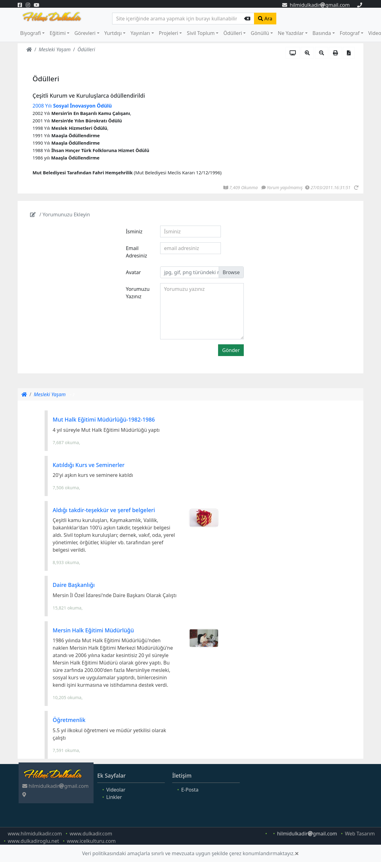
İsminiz (134, 231)
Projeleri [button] (168, 33)
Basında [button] (322, 33)
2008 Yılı (72, 105)
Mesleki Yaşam (55, 49)
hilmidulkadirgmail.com (316, 5)
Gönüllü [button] (260, 33)
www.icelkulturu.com (91, 841)
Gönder (231, 350)
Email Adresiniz (136, 252)
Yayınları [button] (140, 33)
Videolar (115, 789)
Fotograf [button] (350, 33)
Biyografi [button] (30, 33)
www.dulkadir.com (91, 833)
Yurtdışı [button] (113, 33)
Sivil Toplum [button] (201, 33)
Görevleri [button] (84, 33)
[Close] (297, 853)
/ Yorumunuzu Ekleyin (60, 214)
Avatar (133, 272)
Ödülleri (86, 49)
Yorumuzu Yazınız (138, 293)
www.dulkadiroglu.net (33, 841)
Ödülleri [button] (232, 33)
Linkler (114, 797)
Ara (265, 18)
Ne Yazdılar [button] (291, 33)
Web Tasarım (360, 833)
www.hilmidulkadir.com (35, 833)
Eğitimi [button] (58, 33)
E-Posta (190, 789)
